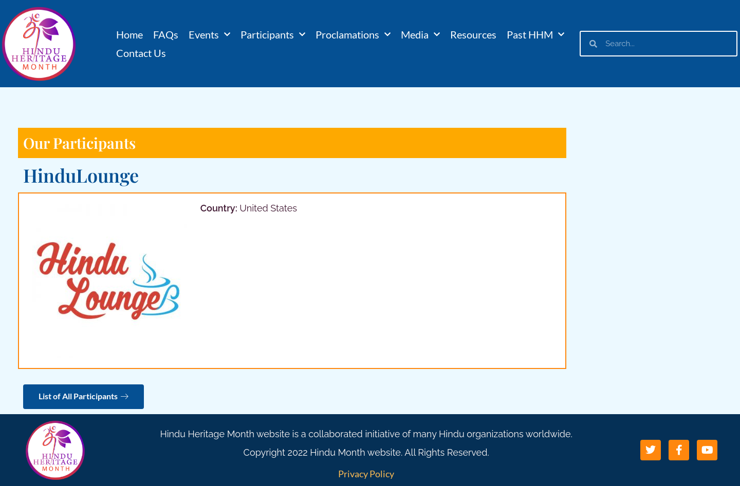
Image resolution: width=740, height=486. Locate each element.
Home (129, 34)
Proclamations (353, 34)
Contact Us (141, 53)
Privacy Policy (366, 473)
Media (420, 34)
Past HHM (535, 34)
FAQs (165, 34)
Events (209, 34)
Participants (272, 34)
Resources (473, 34)
